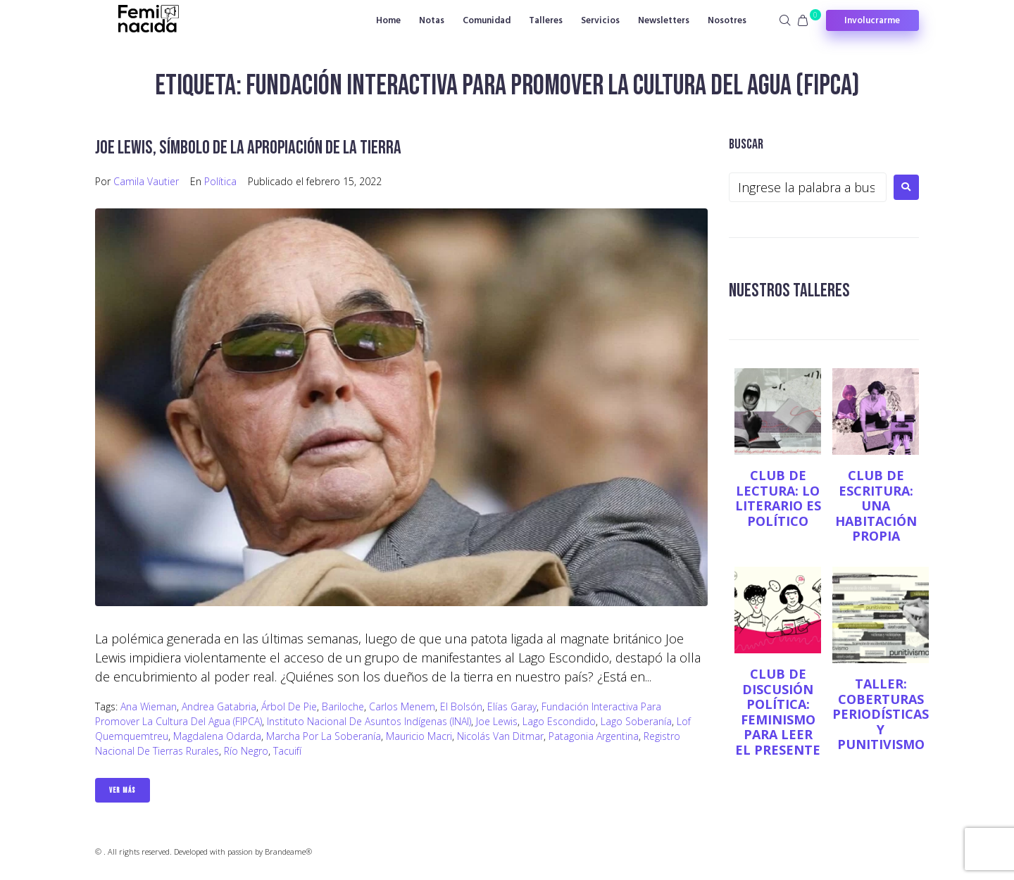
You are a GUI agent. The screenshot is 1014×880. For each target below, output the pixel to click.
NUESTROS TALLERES (791, 290)
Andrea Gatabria (219, 706)
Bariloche (343, 706)
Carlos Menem (402, 706)
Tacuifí (287, 751)
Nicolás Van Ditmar (500, 736)
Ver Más (122, 790)
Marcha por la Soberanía (323, 736)
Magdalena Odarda (217, 736)
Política (220, 181)
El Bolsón (461, 706)
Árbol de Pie (289, 706)
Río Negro (246, 751)
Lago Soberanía (636, 721)
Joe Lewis (497, 721)
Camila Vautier (146, 181)
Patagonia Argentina (594, 736)
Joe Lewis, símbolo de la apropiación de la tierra (252, 147)
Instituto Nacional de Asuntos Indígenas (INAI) (369, 721)
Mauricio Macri (419, 736)
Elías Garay (512, 706)
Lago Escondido (559, 721)
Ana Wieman (148, 706)
